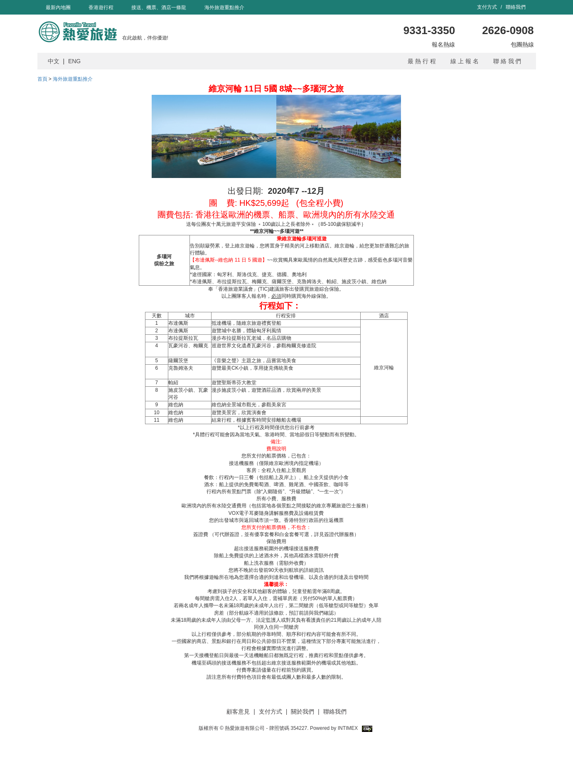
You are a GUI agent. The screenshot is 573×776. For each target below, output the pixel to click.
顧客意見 (238, 711)
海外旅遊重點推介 (224, 7)
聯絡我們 (516, 7)
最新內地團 (58, 7)
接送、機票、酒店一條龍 (158, 7)
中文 (53, 61)
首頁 (42, 79)
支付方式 (487, 7)
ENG (74, 61)
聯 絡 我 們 (507, 61)
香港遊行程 (101, 7)
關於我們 (302, 711)
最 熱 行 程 (422, 61)
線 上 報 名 (464, 61)
